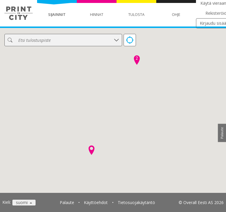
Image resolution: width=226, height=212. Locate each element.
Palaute (67, 202)
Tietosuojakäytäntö (136, 202)
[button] (91, 150)
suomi (22, 202)
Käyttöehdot (96, 202)
